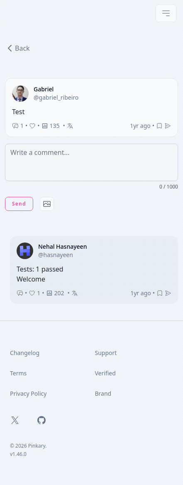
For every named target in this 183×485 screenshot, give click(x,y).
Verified (105, 373)
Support (106, 353)
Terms (18, 373)
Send (19, 203)
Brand (103, 393)
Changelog (24, 353)
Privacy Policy (28, 393)
